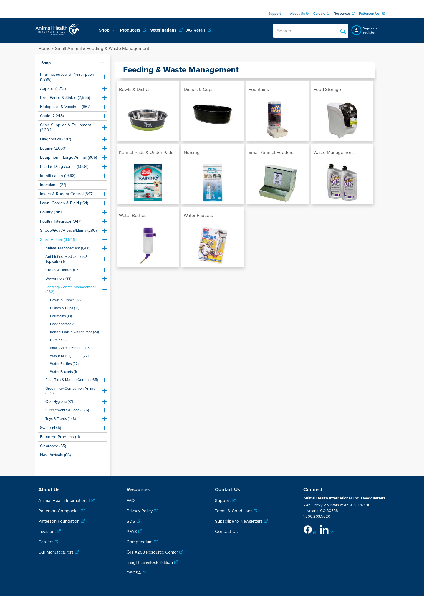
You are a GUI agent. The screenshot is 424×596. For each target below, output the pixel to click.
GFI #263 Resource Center (152, 552)
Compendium (140, 541)
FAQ (131, 500)
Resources (342, 13)
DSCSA (134, 572)
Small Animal (68, 49)
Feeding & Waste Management (117, 49)
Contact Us (226, 531)
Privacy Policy (140, 511)
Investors (47, 531)
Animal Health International (64, 500)
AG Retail (196, 30)
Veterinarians (164, 30)
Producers (130, 30)
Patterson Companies (59, 511)
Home (44, 49)
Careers (45, 541)
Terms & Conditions (233, 511)
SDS (131, 521)
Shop (105, 30)
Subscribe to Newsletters (239, 521)
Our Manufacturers (56, 552)
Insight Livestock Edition (150, 562)
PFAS (132, 531)
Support (223, 500)
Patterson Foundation (59, 521)
